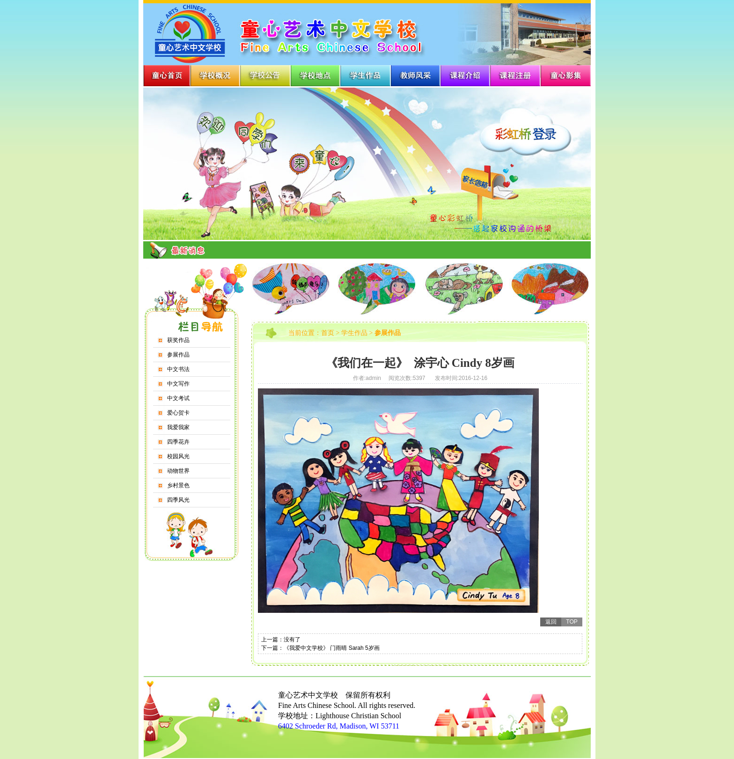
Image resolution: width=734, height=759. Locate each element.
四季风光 (178, 500)
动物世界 (178, 471)
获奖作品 (178, 340)
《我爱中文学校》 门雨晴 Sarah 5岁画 (332, 648)
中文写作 (178, 383)
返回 (551, 621)
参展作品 (178, 354)
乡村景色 (178, 485)
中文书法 (178, 369)
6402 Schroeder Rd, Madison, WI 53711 (338, 726)
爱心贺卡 (178, 412)
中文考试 (178, 398)
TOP (571, 621)
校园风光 (178, 456)
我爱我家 (178, 427)
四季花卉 (178, 442)
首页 (327, 332)
